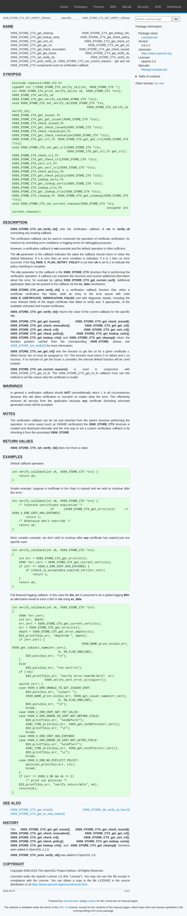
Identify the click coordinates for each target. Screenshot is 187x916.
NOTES (9, 414)
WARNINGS (13, 386)
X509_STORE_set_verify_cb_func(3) (106, 809)
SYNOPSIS (12, 74)
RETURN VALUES (18, 441)
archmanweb (70, 900)
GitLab (126, 6)
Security (143, 6)
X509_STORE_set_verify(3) (28, 345)
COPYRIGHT (13, 864)
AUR (158, 6)
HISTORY (11, 823)
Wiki (113, 6)
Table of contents (149, 76)
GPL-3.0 (64, 907)
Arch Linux (22, 6)
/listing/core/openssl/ (154, 69)
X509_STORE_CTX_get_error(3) (31, 809)
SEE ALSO (12, 803)
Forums (99, 6)
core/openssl (149, 37)
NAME (8, 26)
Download (174, 6)
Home (64, 6)
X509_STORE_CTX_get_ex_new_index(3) (37, 813)
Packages (81, 6)
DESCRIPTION (15, 222)
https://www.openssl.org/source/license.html (59, 884)
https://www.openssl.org (156, 53)
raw (161, 83)
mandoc (91, 900)
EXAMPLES (13, 457)
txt (156, 83)
